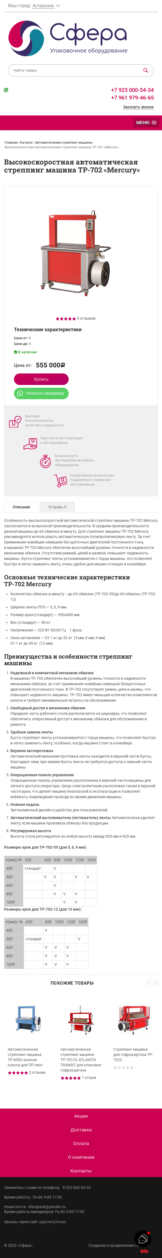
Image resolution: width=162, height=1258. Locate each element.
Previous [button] (149, 983)
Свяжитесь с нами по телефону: (33, 1187)
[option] (28, 1042)
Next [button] (155, 983)
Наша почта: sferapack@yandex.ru (35, 1207)
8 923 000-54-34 (77, 1187)
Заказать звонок (138, 107)
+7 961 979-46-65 (132, 97)
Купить (41, 379)
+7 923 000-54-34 (132, 90)
